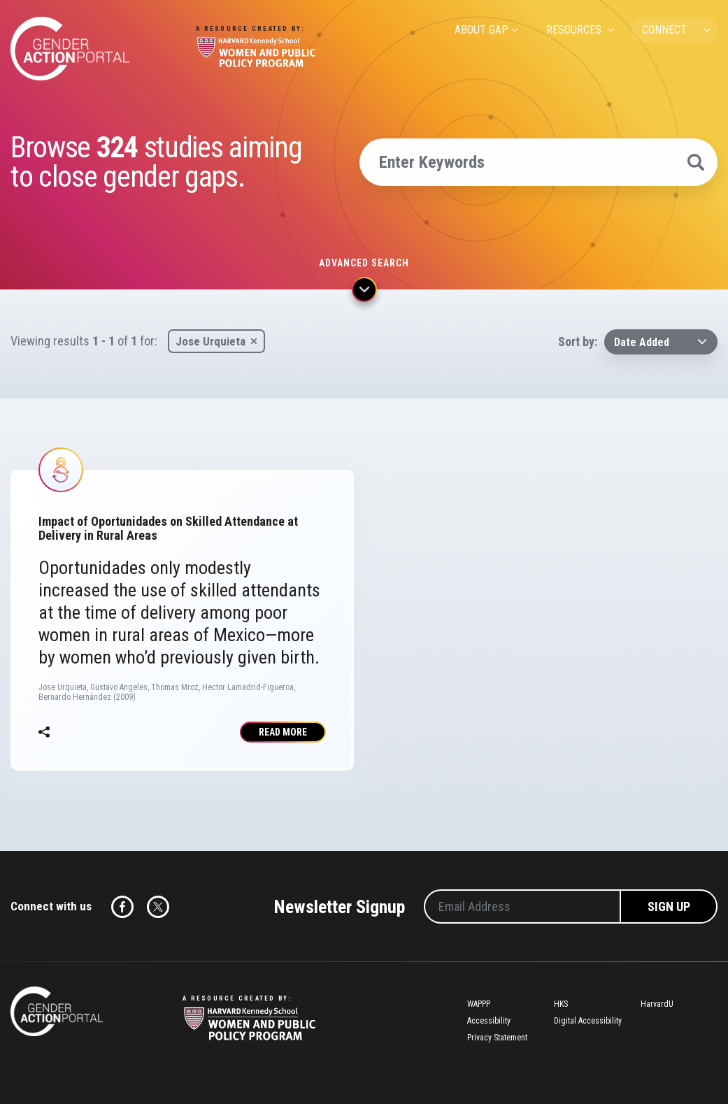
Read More (283, 732)
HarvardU (657, 1004)
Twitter (158, 907)
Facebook (122, 907)
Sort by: (577, 341)
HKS (561, 1004)
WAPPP (478, 1004)
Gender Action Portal (69, 48)
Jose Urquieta (210, 341)
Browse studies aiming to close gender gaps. (155, 162)
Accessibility (489, 1021)
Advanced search (364, 262)
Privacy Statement (497, 1037)
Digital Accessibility (588, 1021)
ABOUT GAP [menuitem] (481, 29)
